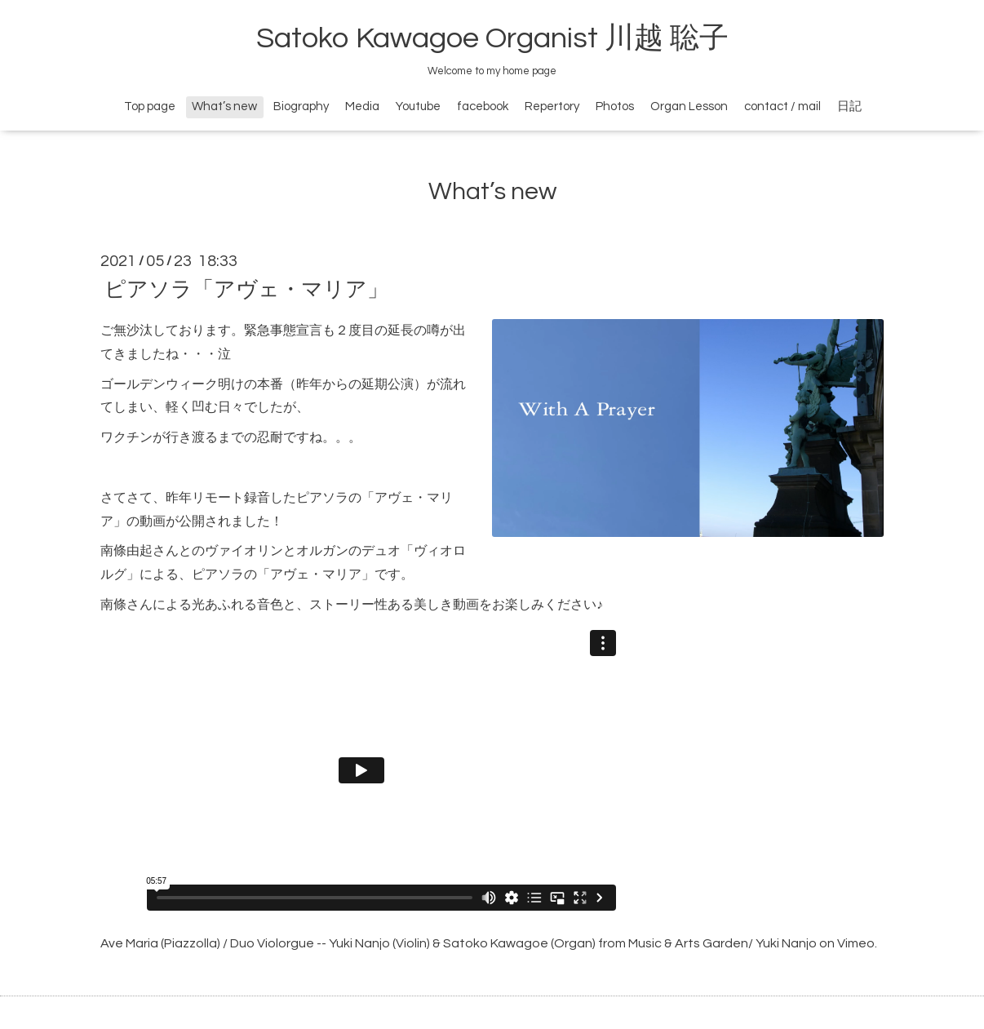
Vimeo (856, 943)
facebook (482, 106)
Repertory (552, 106)
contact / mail (782, 106)
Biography (301, 106)
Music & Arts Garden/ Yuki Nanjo (722, 943)
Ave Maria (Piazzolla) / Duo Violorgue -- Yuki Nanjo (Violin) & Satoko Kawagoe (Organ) (348, 943)
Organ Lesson (689, 106)
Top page (149, 106)
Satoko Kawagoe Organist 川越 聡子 (492, 38)
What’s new (224, 106)
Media (362, 106)
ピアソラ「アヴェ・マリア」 (246, 289)
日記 (849, 106)
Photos (615, 106)
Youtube (418, 106)
